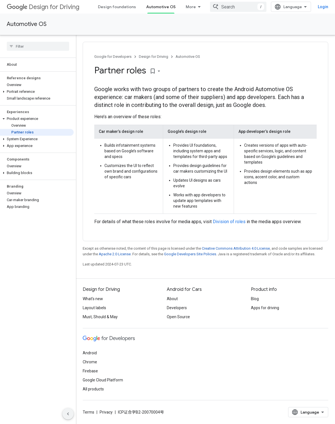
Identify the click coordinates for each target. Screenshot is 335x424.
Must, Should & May (100, 317)
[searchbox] (38, 46)
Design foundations (117, 6)
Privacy (106, 412)
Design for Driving (43, 7)
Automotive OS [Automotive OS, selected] (161, 6)
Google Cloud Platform (103, 380)
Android (90, 353)
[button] (37, 91)
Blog (255, 298)
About (172, 298)
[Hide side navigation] (68, 413)
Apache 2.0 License (115, 254)
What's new (93, 298)
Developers (177, 308)
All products (93, 389)
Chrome (90, 362)
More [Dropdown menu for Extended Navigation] (191, 6)
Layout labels (94, 308)
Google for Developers (113, 56)
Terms (88, 412)
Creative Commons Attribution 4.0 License (236, 248)
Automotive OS (27, 24)
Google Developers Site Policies (190, 254)
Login (323, 7)
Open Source (178, 317)
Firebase (90, 371)
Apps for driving (265, 308)
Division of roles (229, 221)
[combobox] (238, 7)
